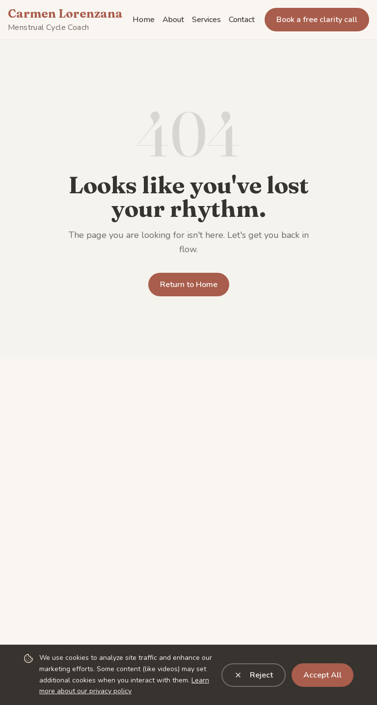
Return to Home (188, 284)
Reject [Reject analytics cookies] (253, 675)
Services (206, 19)
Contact (242, 19)
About (173, 19)
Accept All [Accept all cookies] (322, 675)
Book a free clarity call (316, 19)
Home (144, 19)
